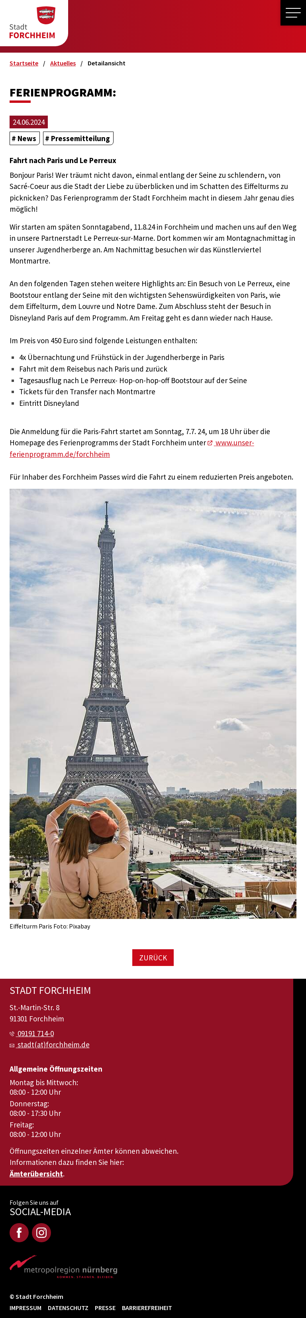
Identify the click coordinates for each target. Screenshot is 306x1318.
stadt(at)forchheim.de (54, 1044)
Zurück (153, 957)
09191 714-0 (36, 1033)
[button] (293, 13)
